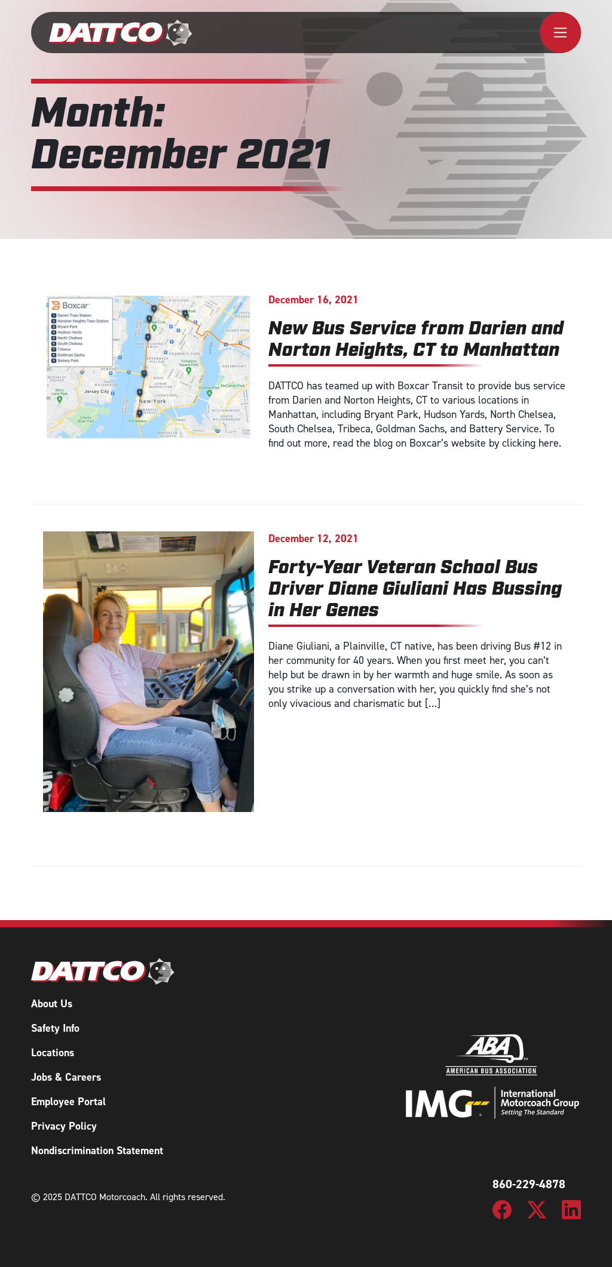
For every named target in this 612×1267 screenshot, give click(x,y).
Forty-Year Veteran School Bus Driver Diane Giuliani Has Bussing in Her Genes (415, 590)
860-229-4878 (528, 1184)
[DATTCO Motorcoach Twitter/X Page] (536, 1209)
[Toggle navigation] (560, 32)
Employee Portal (68, 1101)
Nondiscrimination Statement (97, 1150)
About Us (51, 1004)
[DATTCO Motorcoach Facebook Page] (502, 1209)
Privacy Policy (64, 1126)
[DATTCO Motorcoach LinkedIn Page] (571, 1209)
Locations (52, 1052)
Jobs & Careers (66, 1077)
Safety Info (55, 1028)
